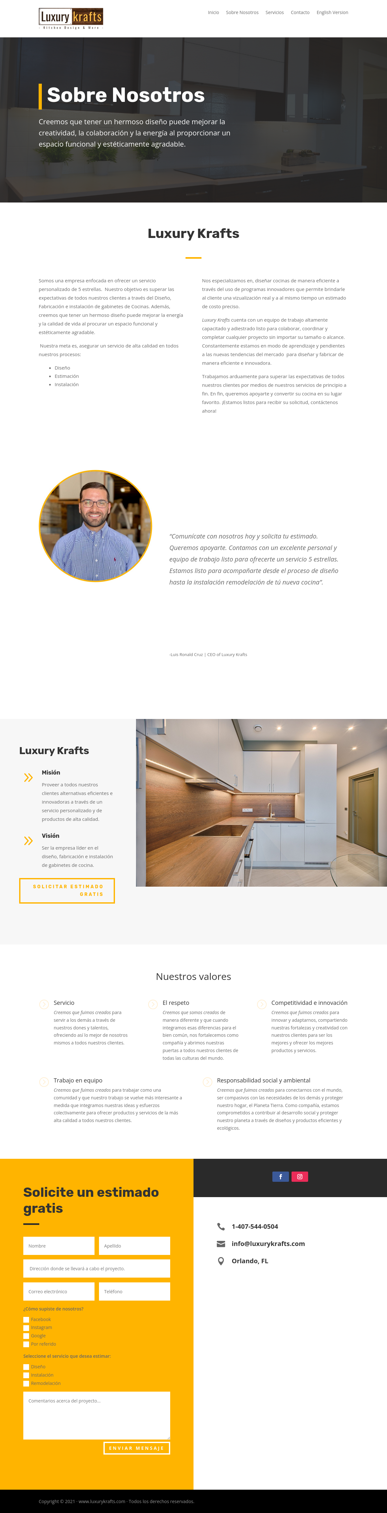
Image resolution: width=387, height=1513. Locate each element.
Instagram (37, 1327)
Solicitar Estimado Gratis (68, 890)
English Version (332, 12)
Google (34, 1336)
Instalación (38, 1375)
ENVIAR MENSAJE (137, 1448)
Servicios (275, 12)
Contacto (300, 12)
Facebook (37, 1319)
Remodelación (42, 1383)
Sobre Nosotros (242, 12)
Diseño (34, 1367)
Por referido (39, 1344)
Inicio (213, 12)
